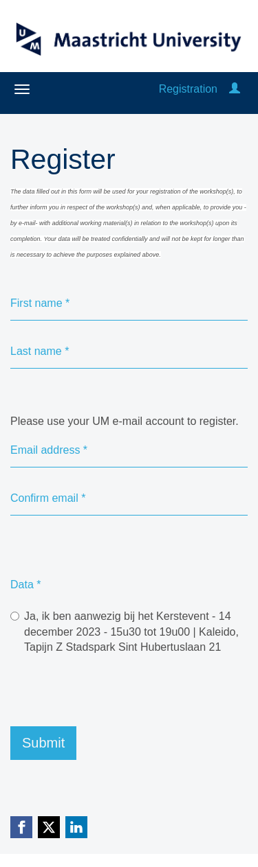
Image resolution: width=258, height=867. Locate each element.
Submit (43, 742)
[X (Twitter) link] (49, 827)
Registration (188, 89)
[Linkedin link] (76, 827)
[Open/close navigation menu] (22, 89)
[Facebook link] (21, 827)
